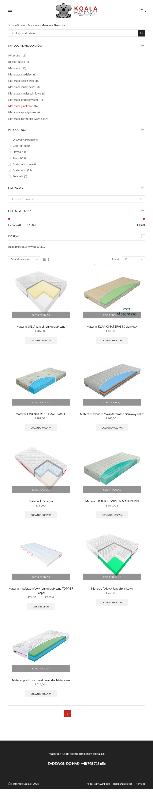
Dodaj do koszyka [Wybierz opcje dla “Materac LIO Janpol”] (41, 527)
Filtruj (140, 230)
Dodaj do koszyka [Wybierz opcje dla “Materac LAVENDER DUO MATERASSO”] (41, 434)
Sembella (20, 181)
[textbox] (74, 204)
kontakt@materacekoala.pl (88, 768)
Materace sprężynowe (22, 115)
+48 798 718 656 (93, 778)
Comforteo (22, 149)
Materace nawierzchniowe (25, 95)
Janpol (19, 162)
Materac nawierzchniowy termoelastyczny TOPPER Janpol (41, 604)
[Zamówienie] (24, 265)
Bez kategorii (17, 62)
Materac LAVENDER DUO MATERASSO (41, 421)
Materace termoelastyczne (25, 122)
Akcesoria (14, 55)
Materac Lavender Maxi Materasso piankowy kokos (112, 423)
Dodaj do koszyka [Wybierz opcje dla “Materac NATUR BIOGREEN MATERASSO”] (112, 527)
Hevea (19, 156)
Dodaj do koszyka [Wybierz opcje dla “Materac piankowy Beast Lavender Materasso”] (41, 708)
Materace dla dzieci (21, 75)
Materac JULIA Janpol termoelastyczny (41, 332)
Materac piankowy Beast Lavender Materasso (41, 694)
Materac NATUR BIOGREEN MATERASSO (112, 513)
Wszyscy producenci (26, 143)
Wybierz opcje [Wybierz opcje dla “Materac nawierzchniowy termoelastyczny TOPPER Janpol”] (40, 620)
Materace (35, 25)
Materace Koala (25, 169)
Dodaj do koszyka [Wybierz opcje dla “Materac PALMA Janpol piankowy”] (112, 615)
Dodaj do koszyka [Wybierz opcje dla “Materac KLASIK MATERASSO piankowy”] (112, 346)
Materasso (22, 175)
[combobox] (76, 204)
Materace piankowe (21, 108)
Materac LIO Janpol (41, 513)
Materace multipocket (22, 88)
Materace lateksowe (21, 82)
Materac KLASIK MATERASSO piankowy (112, 332)
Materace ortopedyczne (24, 102)
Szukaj (141, 33)
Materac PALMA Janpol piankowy (112, 601)
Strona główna (17, 25)
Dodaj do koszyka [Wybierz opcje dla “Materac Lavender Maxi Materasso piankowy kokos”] (112, 439)
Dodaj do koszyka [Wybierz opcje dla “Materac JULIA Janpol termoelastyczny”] (41, 346)
